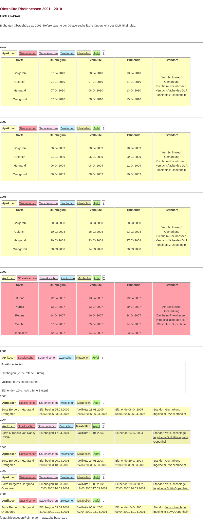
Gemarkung (172, 409)
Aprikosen (8, 278)
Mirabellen (84, 53)
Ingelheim (160, 437)
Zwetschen (68, 53)
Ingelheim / (160, 413)
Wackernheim (177, 413)
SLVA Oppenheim (178, 488)
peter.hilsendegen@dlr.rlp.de (19, 517)
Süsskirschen (27, 53)
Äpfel (96, 53)
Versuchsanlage (175, 432)
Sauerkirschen (48, 53)
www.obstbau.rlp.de (54, 517)
